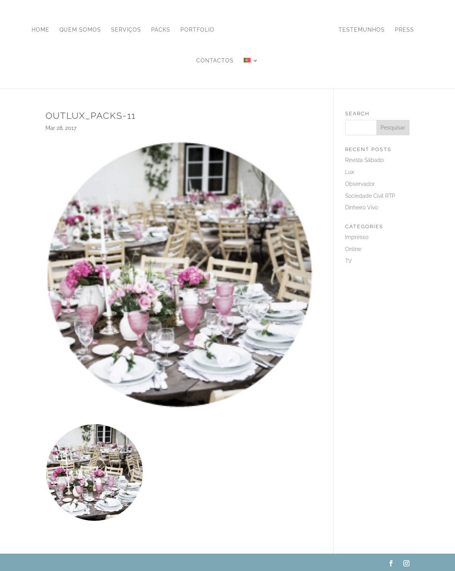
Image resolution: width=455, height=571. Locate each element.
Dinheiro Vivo (361, 207)
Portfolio (197, 30)
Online (353, 249)
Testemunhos (362, 30)
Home (40, 30)
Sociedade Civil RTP (370, 196)
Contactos (215, 61)
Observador (360, 184)
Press (404, 30)
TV (348, 261)
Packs (160, 30)
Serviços (126, 30)
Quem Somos (80, 30)
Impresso (356, 237)
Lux (349, 172)
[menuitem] (251, 73)
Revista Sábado (364, 160)
